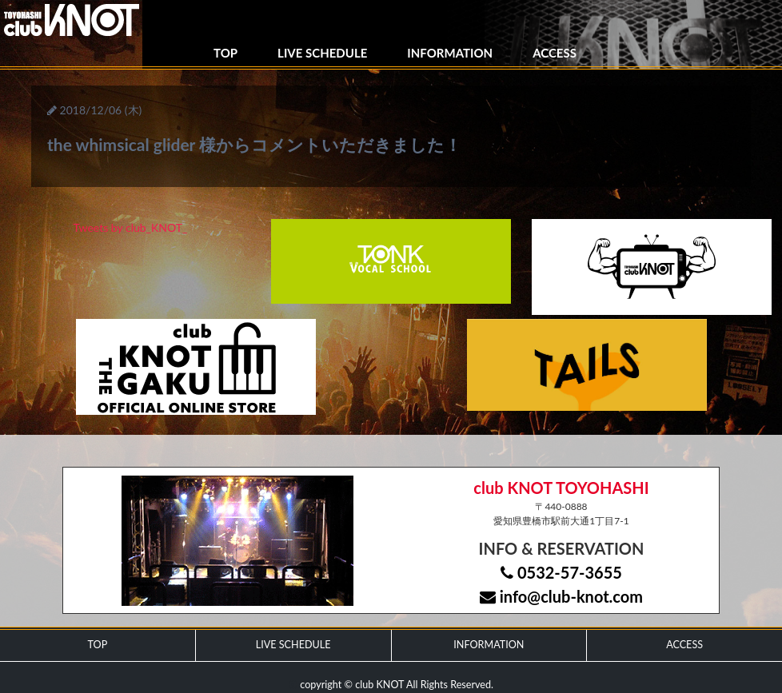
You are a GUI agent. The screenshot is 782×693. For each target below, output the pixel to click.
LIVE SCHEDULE (322, 53)
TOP (225, 53)
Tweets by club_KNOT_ (131, 227)
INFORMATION (450, 53)
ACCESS (555, 53)
